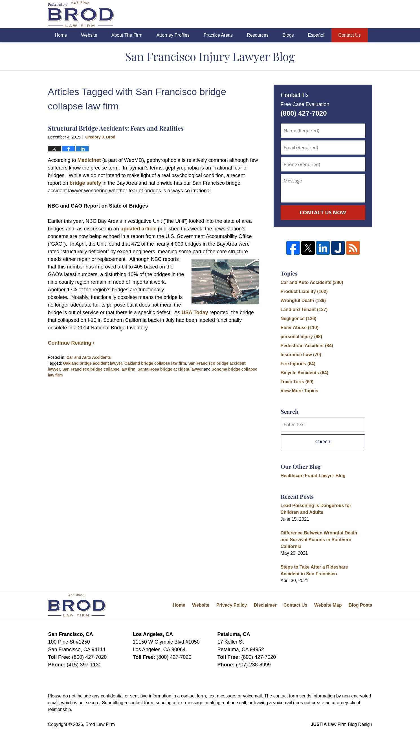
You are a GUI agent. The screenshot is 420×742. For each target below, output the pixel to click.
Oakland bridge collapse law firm (155, 363)
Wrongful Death (303, 300)
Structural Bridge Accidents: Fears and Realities (116, 128)
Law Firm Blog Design (341, 724)
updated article (138, 229)
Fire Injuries (298, 363)
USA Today (195, 312)
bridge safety (85, 183)
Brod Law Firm (100, 724)
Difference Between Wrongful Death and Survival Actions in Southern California (319, 539)
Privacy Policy (231, 605)
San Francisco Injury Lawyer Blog (81, 14)
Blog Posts (360, 605)
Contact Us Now (323, 212)
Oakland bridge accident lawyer (92, 363)
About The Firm (126, 35)
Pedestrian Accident (307, 345)
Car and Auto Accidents (89, 357)
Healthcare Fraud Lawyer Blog (313, 475)
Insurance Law (301, 354)
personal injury (301, 336)
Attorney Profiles (173, 35)
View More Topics (299, 390)
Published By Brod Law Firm (341, 14)
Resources (257, 35)
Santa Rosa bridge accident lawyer (170, 369)
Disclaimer (265, 605)
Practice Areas (218, 35)
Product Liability (304, 291)
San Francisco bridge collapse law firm (98, 369)
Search (322, 441)
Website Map (328, 605)
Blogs (288, 35)
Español (316, 35)
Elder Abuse (300, 327)
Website (89, 35)
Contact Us (349, 35)
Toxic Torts (297, 381)
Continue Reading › (71, 343)
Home (61, 35)
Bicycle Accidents (304, 372)
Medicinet (90, 160)
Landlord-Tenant (304, 309)
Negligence (298, 318)
